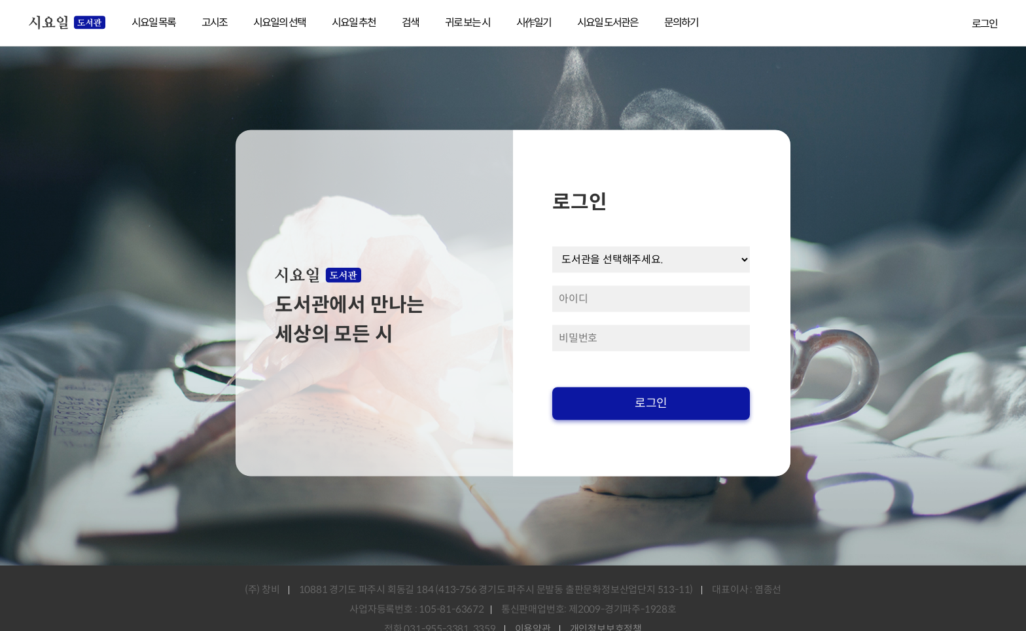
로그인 (984, 24)
